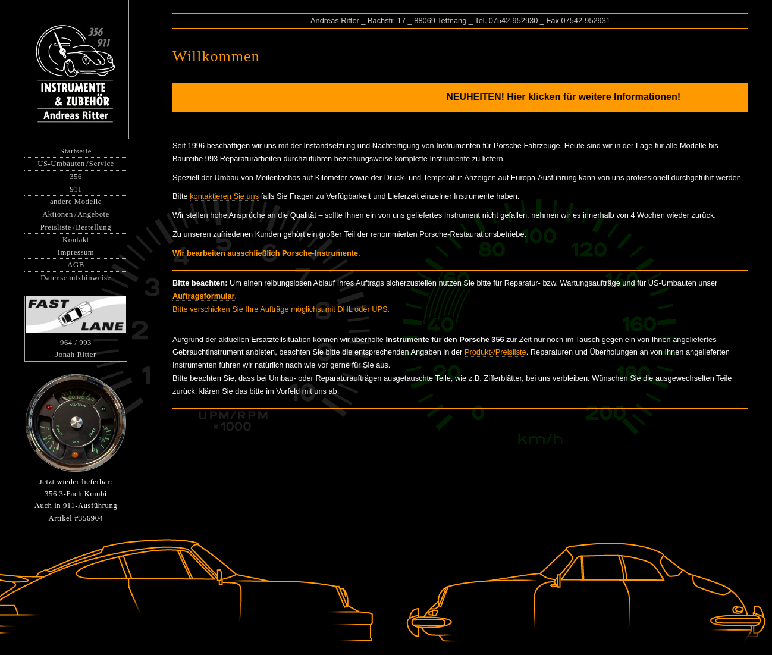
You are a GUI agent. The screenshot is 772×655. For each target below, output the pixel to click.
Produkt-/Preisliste (495, 351)
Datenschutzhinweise (75, 278)
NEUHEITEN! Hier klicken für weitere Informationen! (570, 97)
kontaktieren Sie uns (224, 196)
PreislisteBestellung (75, 227)
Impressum (76, 252)
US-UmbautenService (75, 163)
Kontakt (75, 240)
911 (75, 189)
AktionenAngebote (75, 214)
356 (76, 177)
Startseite (76, 151)
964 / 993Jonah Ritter (76, 327)
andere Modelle (76, 202)
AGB (75, 265)
